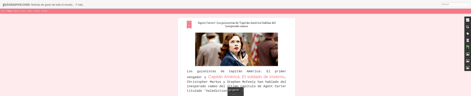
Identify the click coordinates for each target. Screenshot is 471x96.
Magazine (17, 11)
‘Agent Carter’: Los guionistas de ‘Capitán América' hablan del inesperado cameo (236, 24)
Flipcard (9, 11)
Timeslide (44, 11)
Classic (3, 11)
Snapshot (37, 11)
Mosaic (23, 11)
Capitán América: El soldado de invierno (246, 76)
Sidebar (29, 11)
